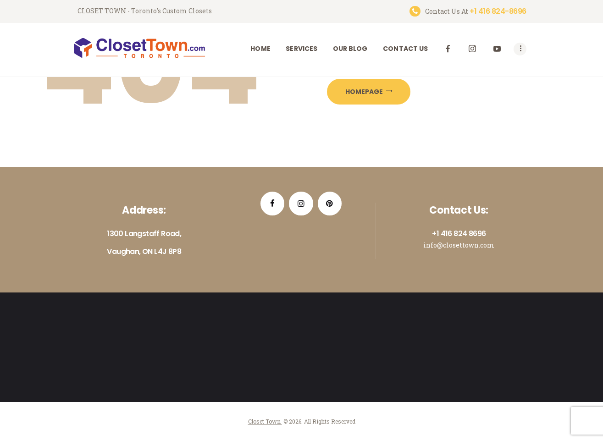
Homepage (364, 91)
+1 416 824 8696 (459, 233)
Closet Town (265, 421)
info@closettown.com (458, 245)
